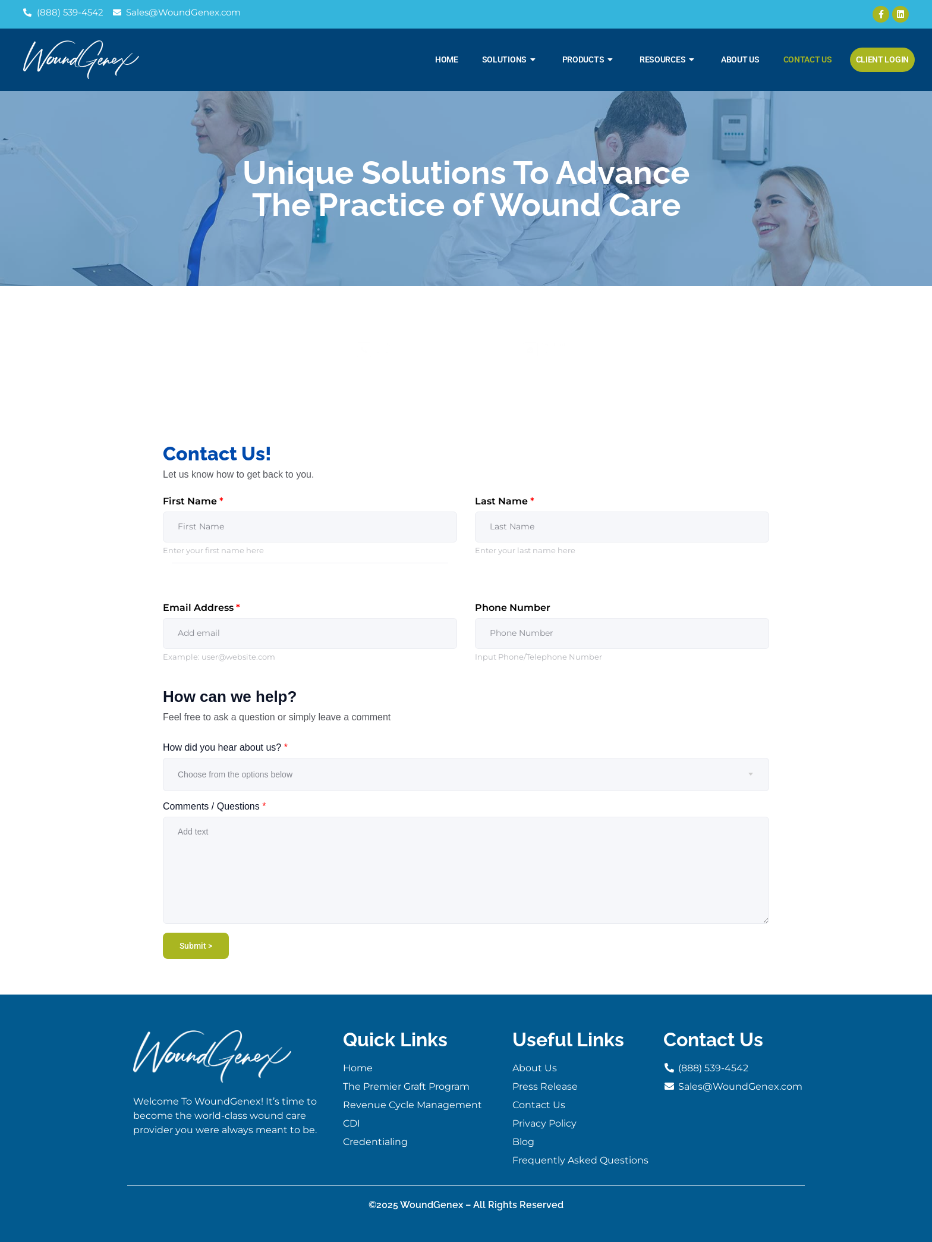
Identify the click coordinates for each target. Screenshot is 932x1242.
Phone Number (512, 607)
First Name (193, 501)
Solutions (510, 60)
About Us (740, 59)
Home (446, 59)
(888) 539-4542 (390, 355)
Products (589, 60)
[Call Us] (328, 349)
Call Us (383, 334)
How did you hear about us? (225, 747)
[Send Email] (495, 349)
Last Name (504, 501)
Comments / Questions (214, 806)
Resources (668, 60)
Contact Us (807, 59)
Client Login (882, 59)
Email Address (201, 607)
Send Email (561, 334)
